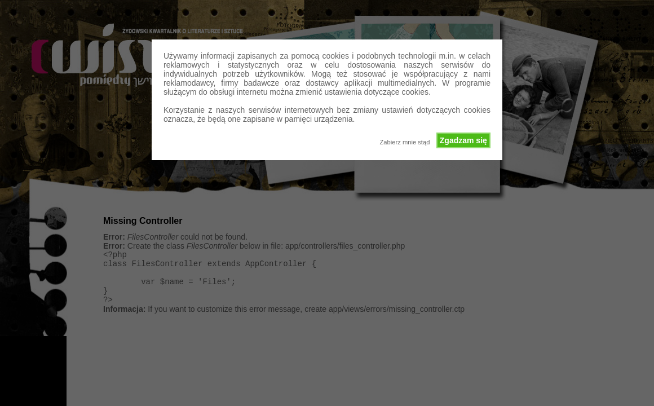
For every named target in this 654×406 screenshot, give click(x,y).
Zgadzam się (463, 140)
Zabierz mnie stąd (404, 142)
